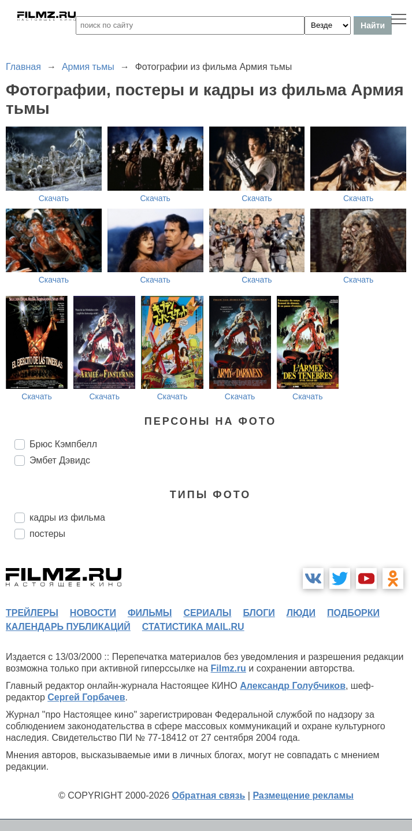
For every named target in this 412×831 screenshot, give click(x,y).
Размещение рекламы (303, 795)
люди (301, 613)
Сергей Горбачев (86, 697)
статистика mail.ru (193, 627)
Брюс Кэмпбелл (63, 444)
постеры (47, 534)
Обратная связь (209, 795)
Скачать (54, 198)
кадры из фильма (67, 517)
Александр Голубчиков (293, 686)
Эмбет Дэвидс (59, 460)
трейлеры (32, 613)
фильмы (150, 613)
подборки (353, 613)
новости (93, 613)
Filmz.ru (228, 668)
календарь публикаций (68, 627)
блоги (258, 613)
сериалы (207, 613)
